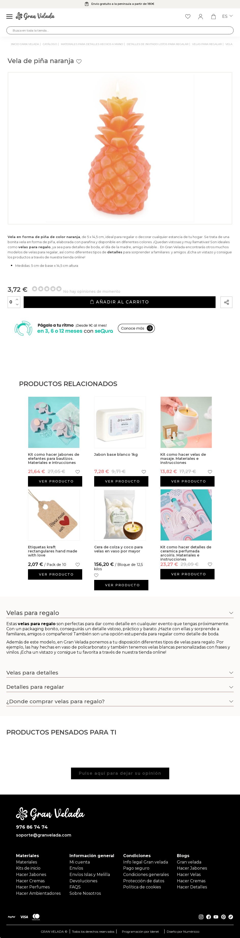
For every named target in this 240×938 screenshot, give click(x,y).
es (227, 16)
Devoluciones (83, 880)
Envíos (76, 868)
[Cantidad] (14, 302)
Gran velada (189, 862)
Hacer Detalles (192, 887)
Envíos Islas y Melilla (89, 874)
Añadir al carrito (119, 302)
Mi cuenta (79, 862)
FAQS (75, 887)
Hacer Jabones (31, 874)
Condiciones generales (146, 874)
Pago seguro (136, 868)
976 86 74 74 (32, 827)
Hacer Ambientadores (38, 893)
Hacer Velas (189, 874)
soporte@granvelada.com (43, 835)
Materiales (26, 862)
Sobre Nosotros (85, 893)
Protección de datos (143, 880)
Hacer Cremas (30, 880)
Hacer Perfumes (33, 887)
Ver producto (56, 481)
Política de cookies (142, 887)
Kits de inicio (28, 868)
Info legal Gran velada (145, 862)
